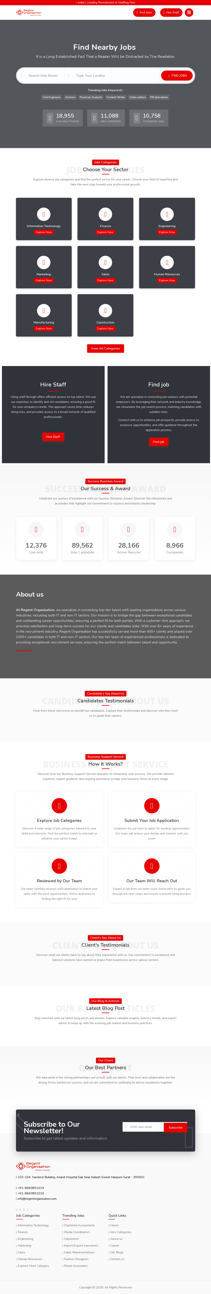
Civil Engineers (52, 96)
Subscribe (174, 1125)
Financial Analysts (91, 96)
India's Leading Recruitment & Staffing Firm (105, 2)
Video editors (137, 96)
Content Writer (116, 96)
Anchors (70, 96)
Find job (159, 440)
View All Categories (106, 347)
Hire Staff (53, 435)
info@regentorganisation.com (37, 1198)
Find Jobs (179, 75)
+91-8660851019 (31, 1187)
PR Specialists (159, 96)
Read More (24, 649)
